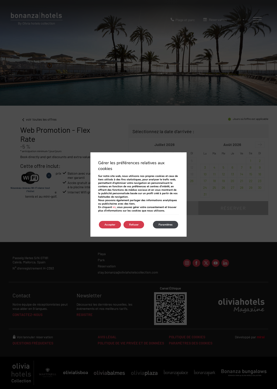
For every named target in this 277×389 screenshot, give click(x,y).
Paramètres (165, 224)
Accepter (110, 224)
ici (114, 207)
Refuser (134, 224)
